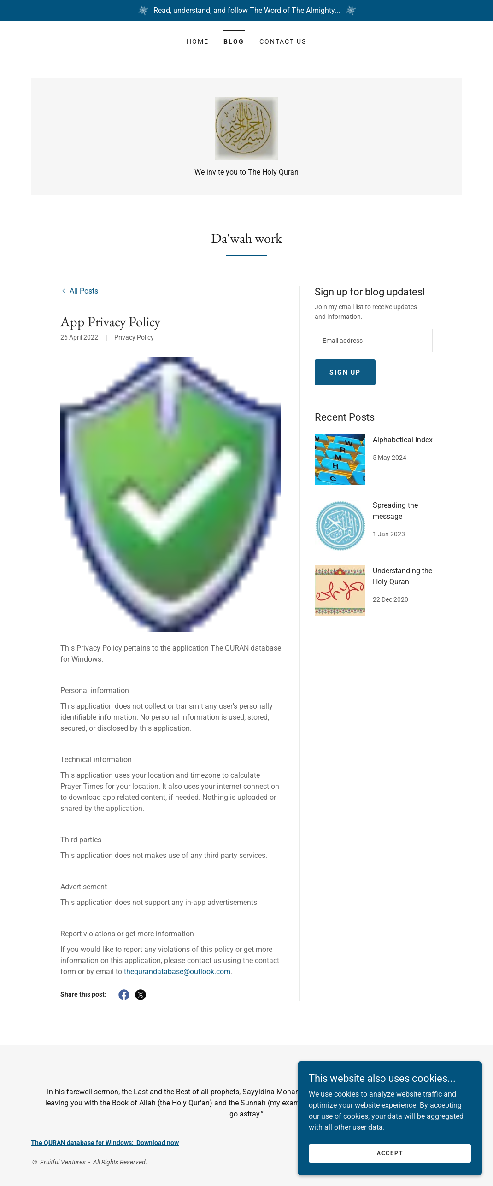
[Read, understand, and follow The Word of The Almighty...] (246, 11)
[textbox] (374, 340)
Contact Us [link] (282, 41)
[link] (247, 128)
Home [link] (198, 41)
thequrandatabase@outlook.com (177, 972)
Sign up (345, 372)
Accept (390, 1153)
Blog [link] (233, 41)
